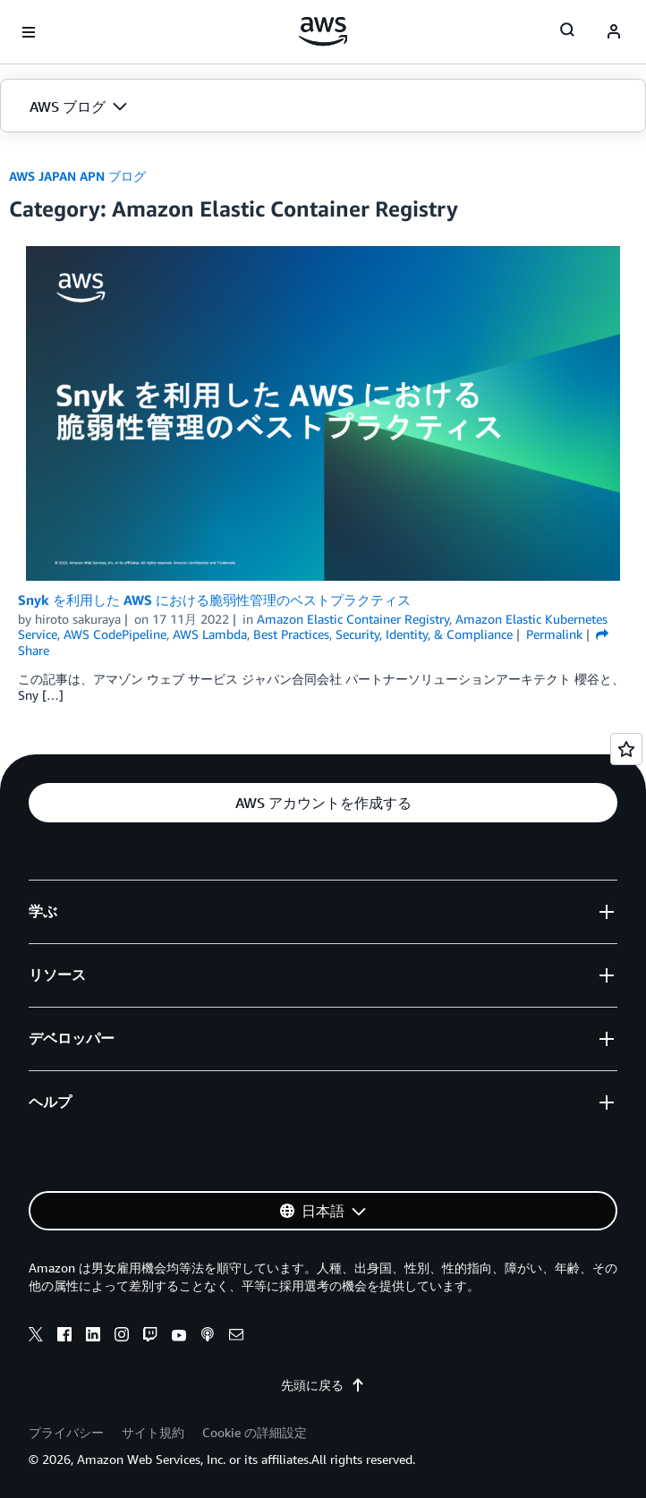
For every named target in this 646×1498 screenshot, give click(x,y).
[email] (236, 1337)
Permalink (554, 634)
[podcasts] (207, 1337)
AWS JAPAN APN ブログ (77, 175)
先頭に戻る (323, 1384)
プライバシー (66, 1432)
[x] (36, 1337)
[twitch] (150, 1337)
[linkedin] (93, 1337)
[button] (323, 106)
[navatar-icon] (614, 32)
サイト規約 (153, 1432)
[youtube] (179, 1337)
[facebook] (64, 1337)
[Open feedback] (626, 749)
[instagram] (122, 1337)
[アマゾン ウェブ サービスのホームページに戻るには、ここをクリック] (323, 31)
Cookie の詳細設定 (254, 1432)
